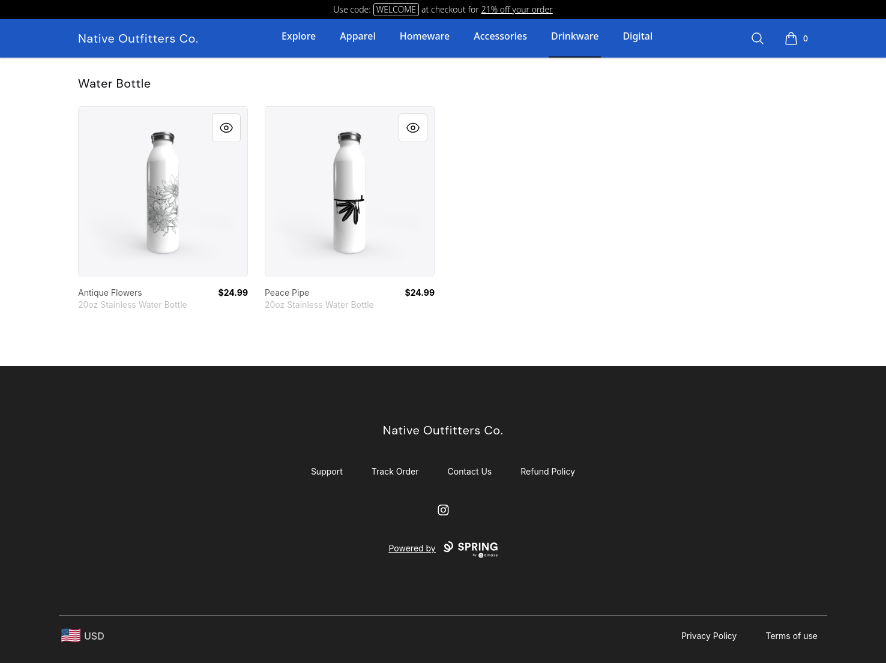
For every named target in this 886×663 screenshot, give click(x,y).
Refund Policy (547, 471)
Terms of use (791, 636)
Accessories (500, 36)
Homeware (425, 36)
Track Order (395, 471)
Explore (299, 36)
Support (327, 471)
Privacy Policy (709, 636)
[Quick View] (226, 127)
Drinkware (574, 36)
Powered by (442, 549)
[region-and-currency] (82, 635)
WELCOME (396, 9)
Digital (637, 36)
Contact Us (470, 471)
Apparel (357, 36)
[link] (163, 192)
